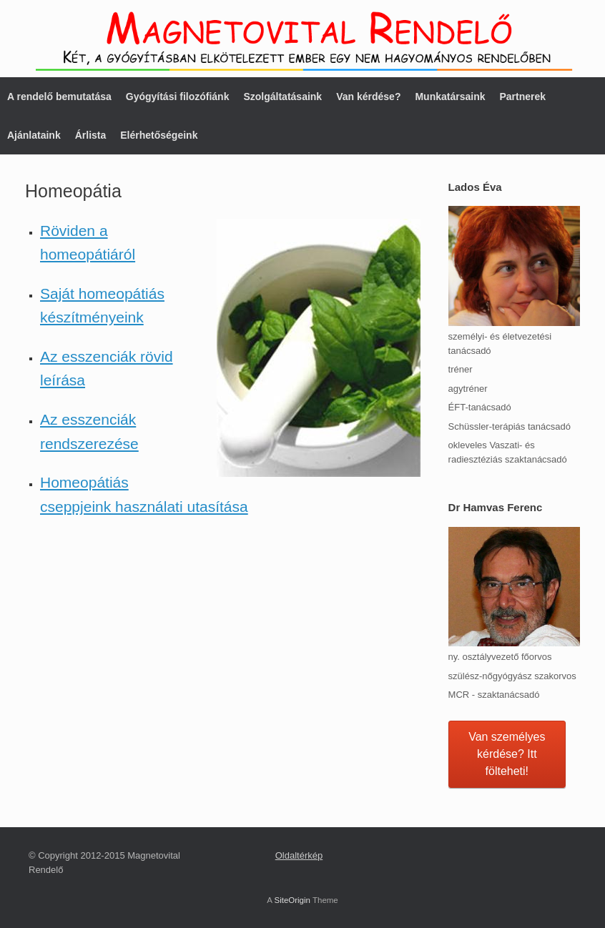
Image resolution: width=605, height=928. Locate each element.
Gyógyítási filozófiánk (178, 96)
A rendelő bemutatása (59, 96)
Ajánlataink (34, 135)
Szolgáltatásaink (282, 96)
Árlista (91, 135)
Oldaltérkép (299, 855)
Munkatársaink (450, 96)
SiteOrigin (292, 900)
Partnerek (522, 96)
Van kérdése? (368, 96)
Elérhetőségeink (158, 135)
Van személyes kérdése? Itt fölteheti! (506, 754)
